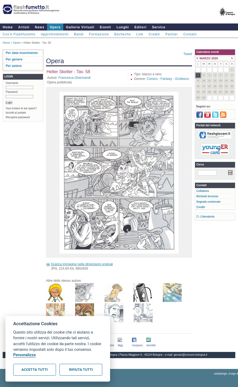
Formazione (99, 34)
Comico (152, 79)
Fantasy (166, 79)
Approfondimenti (54, 34)
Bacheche (122, 34)
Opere (55, 27)
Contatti (190, 34)
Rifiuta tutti (81, 370)
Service (159, 27)
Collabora (202, 190)
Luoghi (123, 27)
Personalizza (24, 355)
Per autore (14, 66)
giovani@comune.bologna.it (190, 354)
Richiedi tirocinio (207, 196)
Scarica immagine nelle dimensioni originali (82, 264)
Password (12, 91)
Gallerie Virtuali (80, 27)
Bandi (79, 34)
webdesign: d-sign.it (226, 373)
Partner (172, 34)
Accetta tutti (34, 370)
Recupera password (18, 117)
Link (139, 34)
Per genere (14, 59)
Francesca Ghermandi (74, 78)
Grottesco (182, 79)
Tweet (187, 54)
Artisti (23, 27)
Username (12, 83)
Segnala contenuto (208, 201)
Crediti (154, 34)
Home (8, 27)
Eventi (105, 27)
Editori (140, 27)
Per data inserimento (22, 53)
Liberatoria (207, 216)
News (39, 27)
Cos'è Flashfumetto (19, 34)
